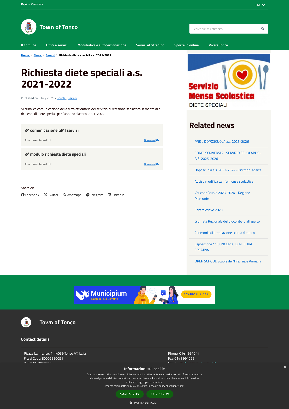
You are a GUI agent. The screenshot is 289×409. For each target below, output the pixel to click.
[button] (144, 402)
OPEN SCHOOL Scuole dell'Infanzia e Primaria (228, 261)
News (38, 55)
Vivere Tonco (218, 45)
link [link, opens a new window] (182, 386)
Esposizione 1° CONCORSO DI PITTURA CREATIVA (223, 246)
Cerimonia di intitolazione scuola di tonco (225, 232)
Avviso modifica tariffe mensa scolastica (224, 181)
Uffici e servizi (57, 45)
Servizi (50, 55)
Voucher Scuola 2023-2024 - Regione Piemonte (222, 195)
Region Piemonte (32, 4)
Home (25, 55)
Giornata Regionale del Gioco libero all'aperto (227, 221)
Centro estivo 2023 (209, 210)
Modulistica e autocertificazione (102, 45)
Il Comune (28, 45)
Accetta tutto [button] (129, 394)
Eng (260, 5)
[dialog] (144, 386)
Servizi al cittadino (150, 45)
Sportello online (186, 45)
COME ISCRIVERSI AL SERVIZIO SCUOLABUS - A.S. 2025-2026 (228, 155)
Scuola (61, 98)
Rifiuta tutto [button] (160, 393)
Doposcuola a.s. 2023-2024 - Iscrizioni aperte (228, 170)
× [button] (284, 367)
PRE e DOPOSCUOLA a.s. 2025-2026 (222, 141)
